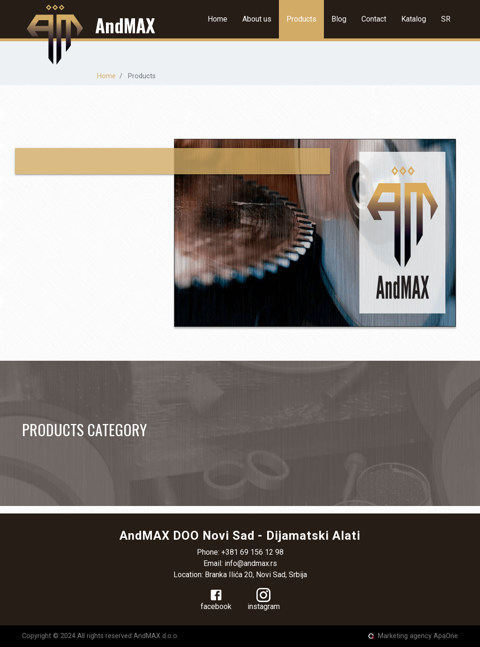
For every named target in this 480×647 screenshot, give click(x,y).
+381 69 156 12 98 (252, 552)
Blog (338, 19)
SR (445, 19)
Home (217, 19)
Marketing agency (405, 636)
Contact (373, 19)
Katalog (413, 19)
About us (256, 19)
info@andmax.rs (251, 563)
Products (301, 19)
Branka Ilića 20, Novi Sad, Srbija (256, 574)
